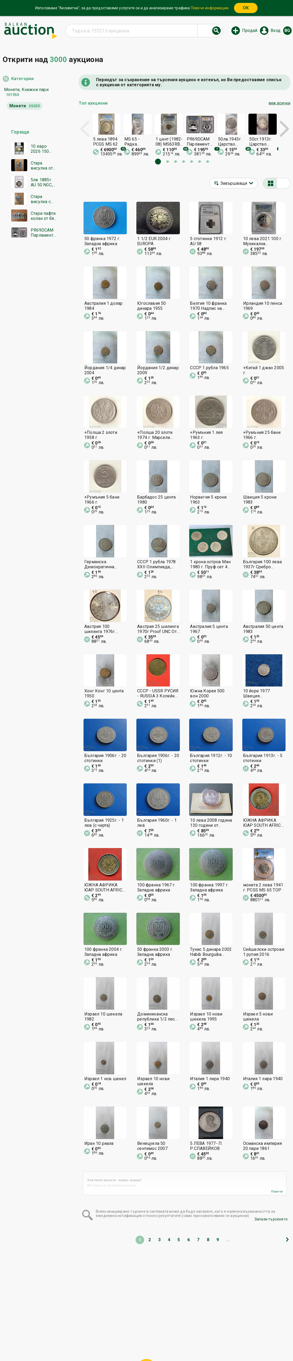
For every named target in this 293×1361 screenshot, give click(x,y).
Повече (277, 1191)
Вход (275, 30)
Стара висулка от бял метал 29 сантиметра (44, 166)
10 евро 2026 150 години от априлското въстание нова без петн (42, 149)
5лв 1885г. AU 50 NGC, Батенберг (42, 182)
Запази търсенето (271, 1219)
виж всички (279, 103)
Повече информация (209, 8)
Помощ (151, 1334)
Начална (103, 1334)
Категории (22, 78)
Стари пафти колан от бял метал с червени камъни (43, 216)
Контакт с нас (144, 1344)
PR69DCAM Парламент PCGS (42, 233)
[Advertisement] (30, 345)
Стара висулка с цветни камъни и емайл (41, 199)
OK (246, 7)
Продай (249, 30)
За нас (118, 1344)
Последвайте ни (185, 1344)
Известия (95, 1344)
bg (287, 30)
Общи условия (178, 1334)
